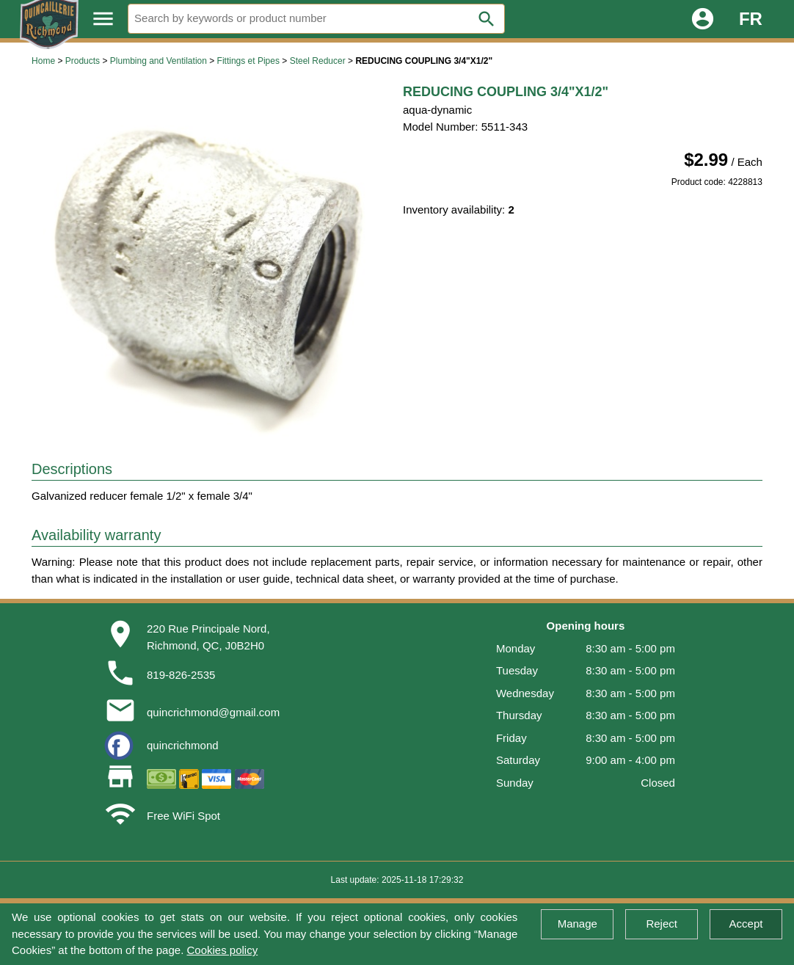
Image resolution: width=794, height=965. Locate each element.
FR (750, 19)
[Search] (316, 19)
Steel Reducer (318, 61)
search (486, 19)
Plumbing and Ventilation (158, 61)
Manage (577, 923)
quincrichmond (183, 745)
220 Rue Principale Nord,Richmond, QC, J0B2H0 (208, 637)
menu (103, 19)
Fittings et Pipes (248, 61)
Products (82, 61)
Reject (661, 923)
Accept (746, 923)
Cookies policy (222, 950)
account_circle (702, 19)
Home (43, 61)
